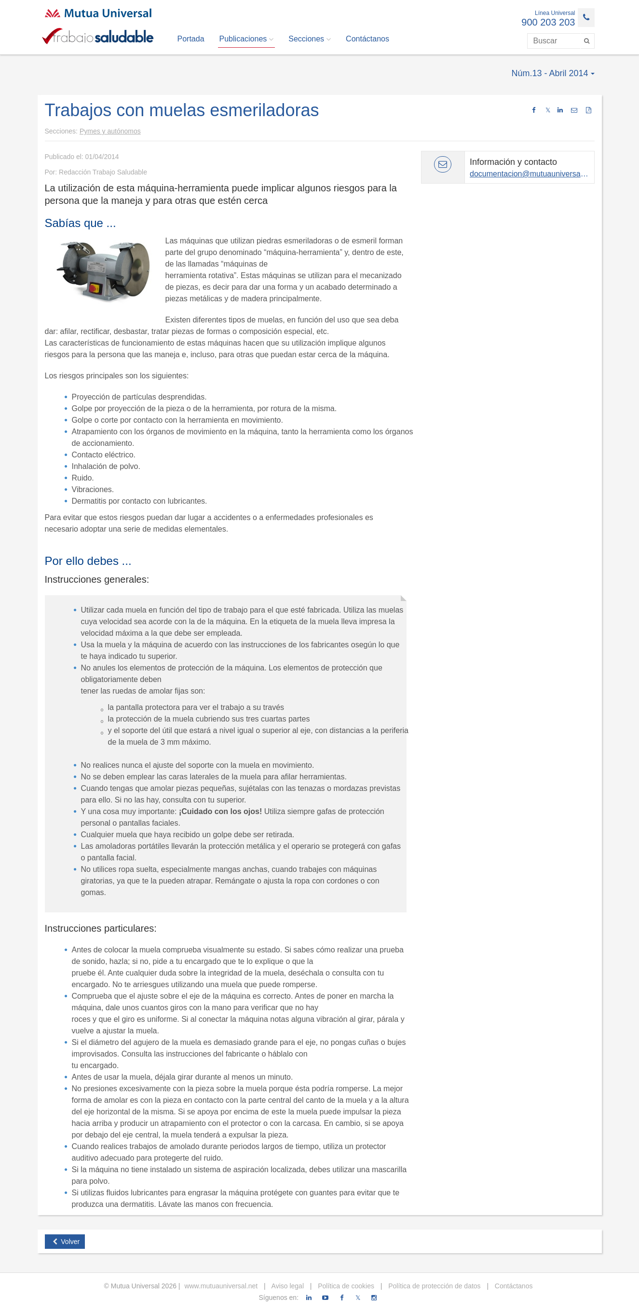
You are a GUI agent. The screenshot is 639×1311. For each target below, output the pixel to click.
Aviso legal (287, 1286)
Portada (190, 39)
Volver (66, 1241)
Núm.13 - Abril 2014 (552, 73)
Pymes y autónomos (110, 131)
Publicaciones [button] (246, 39)
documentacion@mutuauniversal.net (532, 174)
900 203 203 (548, 22)
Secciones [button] (309, 39)
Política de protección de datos (433, 1286)
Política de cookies (345, 1286)
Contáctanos (367, 39)
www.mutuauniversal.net (221, 1286)
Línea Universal (555, 13)
